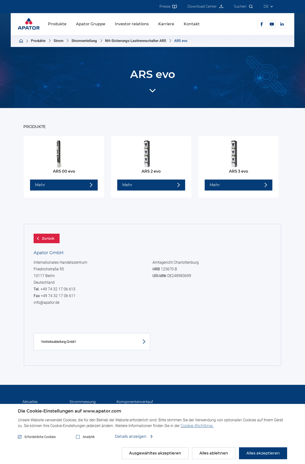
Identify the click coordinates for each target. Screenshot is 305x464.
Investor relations (132, 24)
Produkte (57, 24)
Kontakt (192, 24)
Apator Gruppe (90, 24)
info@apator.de (49, 344)
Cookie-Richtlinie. (197, 425)
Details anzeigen (131, 436)
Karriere (166, 24)
